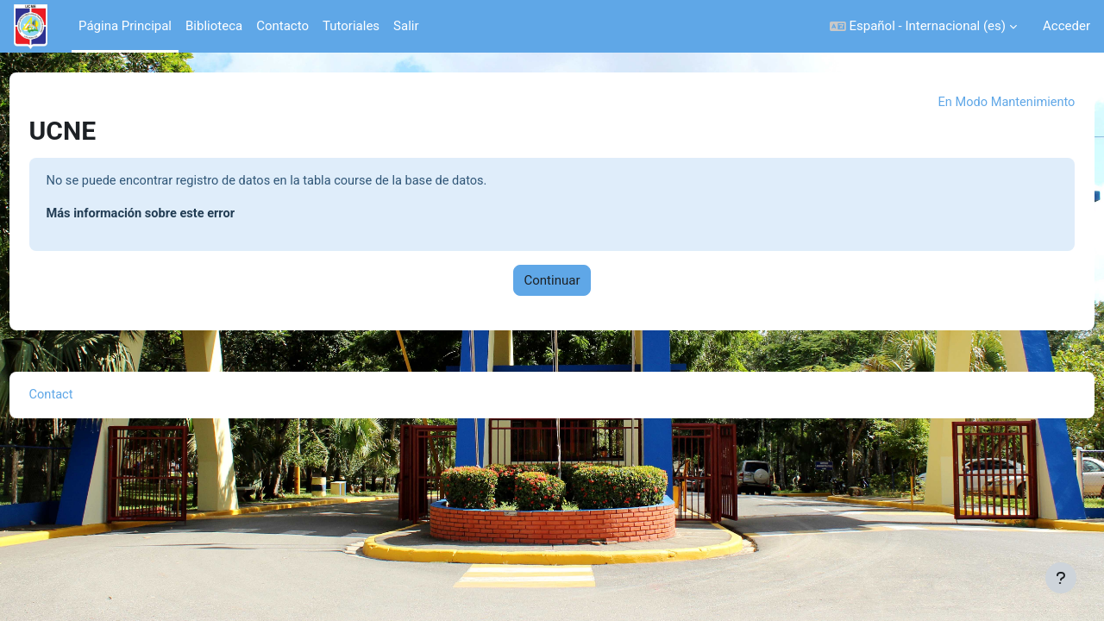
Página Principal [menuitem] (125, 26)
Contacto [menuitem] (282, 26)
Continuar (552, 282)
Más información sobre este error (175, 215)
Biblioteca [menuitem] (213, 26)
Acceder (1066, 26)
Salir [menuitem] (405, 26)
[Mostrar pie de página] (1060, 577)
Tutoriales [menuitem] (351, 26)
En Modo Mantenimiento (972, 102)
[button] (923, 26)
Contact (83, 397)
